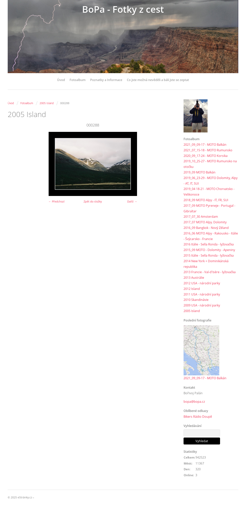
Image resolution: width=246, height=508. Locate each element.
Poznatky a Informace (106, 80)
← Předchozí (56, 201)
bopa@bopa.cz (194, 401)
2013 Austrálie (194, 277)
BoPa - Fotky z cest (123, 9)
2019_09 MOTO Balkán (199, 172)
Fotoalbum (78, 80)
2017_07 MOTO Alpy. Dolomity (205, 222)
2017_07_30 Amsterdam (201, 216)
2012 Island (192, 289)
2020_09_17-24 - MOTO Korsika (206, 156)
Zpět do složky (93, 201)
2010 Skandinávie (196, 300)
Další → (132, 201)
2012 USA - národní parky (202, 283)
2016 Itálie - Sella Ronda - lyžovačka (209, 244)
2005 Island (47, 103)
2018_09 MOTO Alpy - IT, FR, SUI (206, 200)
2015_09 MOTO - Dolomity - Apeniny (209, 250)
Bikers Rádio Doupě (198, 416)
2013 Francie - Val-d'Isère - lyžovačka (210, 272)
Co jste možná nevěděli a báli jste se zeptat (158, 80)
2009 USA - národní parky (202, 305)
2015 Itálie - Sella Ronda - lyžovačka (209, 255)
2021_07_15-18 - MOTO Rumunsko (208, 150)
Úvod (61, 80)
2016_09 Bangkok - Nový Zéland (206, 228)
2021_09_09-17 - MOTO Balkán (205, 144)
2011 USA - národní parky (202, 294)
